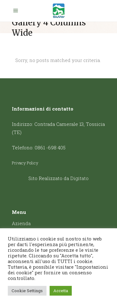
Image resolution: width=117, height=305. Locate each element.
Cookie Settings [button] (27, 290)
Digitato (79, 178)
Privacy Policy (25, 163)
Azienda (21, 223)
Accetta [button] (60, 290)
